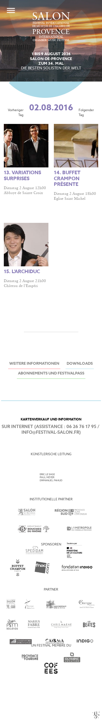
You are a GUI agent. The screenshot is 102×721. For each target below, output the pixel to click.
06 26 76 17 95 (81, 426)
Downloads (80, 363)
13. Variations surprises (22, 176)
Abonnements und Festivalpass (51, 373)
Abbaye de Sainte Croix (23, 193)
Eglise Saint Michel (69, 199)
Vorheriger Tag (15, 112)
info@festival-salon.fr (50, 432)
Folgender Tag (86, 112)
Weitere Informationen (34, 363)
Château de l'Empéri (21, 286)
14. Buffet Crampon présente (67, 179)
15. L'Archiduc (22, 272)
